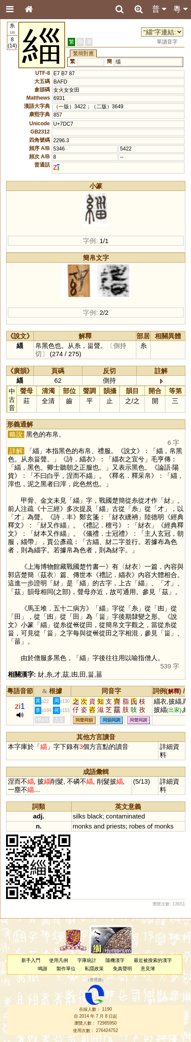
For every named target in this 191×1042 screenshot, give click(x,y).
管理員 (96, 980)
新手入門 (30, 960)
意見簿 (148, 968)
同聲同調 (138, 720)
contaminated (125, 816)
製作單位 (66, 968)
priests (115, 826)
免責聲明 (122, 968)
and (99, 826)
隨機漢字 (115, 960)
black (94, 816)
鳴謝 (42, 968)
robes (137, 826)
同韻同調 (111, 720)
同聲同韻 (84, 720)
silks (79, 816)
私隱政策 (94, 968)
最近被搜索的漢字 (153, 960)
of (149, 826)
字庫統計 (86, 960)
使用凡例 (58, 960)
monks (82, 826)
